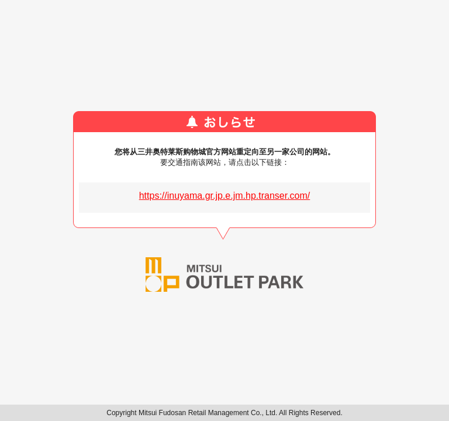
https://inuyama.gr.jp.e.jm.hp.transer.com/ (224, 196)
